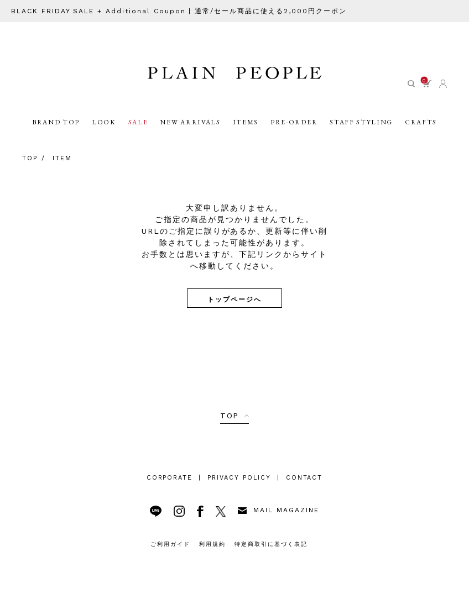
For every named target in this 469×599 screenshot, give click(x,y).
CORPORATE (170, 477)
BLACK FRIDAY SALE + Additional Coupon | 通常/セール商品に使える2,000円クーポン (179, 11)
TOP (229, 415)
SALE (138, 122)
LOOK (104, 122)
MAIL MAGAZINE (278, 510)
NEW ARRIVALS (190, 122)
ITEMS (245, 122)
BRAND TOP (56, 122)
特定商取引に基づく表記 (271, 544)
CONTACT (304, 477)
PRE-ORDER (293, 122)
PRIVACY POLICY (238, 477)
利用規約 (212, 544)
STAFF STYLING (361, 122)
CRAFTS (421, 122)
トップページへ (234, 298)
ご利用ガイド (170, 544)
